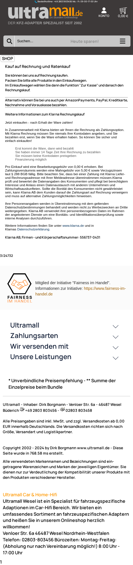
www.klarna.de (73, 225)
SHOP (7, 58)
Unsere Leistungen (40, 356)
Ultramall (24, 325)
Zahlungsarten (34, 335)
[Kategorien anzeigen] (122, 43)
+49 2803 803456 (63, 1)
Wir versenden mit (39, 346)
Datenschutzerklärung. (33, 229)
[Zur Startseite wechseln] (45, 27)
